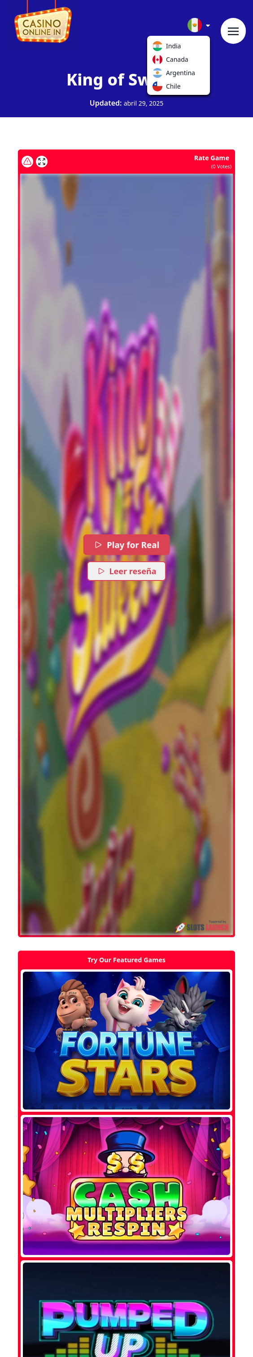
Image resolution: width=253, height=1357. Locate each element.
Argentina (159, 74)
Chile (159, 88)
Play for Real (126, 544)
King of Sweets (126, 79)
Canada (159, 61)
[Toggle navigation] (233, 31)
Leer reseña (127, 571)
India (159, 48)
